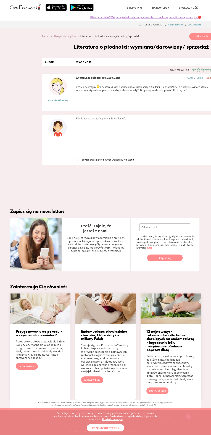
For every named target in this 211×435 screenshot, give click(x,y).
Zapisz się (165, 258)
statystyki (134, 7)
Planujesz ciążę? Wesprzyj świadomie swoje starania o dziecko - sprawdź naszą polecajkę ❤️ (145, 17)
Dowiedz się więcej (112, 419)
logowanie (194, 24)
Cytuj (190, 77)
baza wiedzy (160, 7)
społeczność (188, 7)
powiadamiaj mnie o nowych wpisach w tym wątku (106, 159)
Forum (45, 36)
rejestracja (175, 24)
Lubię (200, 77)
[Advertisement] (23, 80)
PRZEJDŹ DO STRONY (105, 428)
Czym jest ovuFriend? (151, 24)
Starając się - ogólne (65, 36)
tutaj (149, 247)
